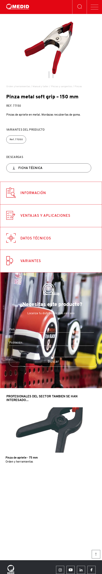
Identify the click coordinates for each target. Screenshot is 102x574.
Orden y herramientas (18, 86)
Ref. (16, 139)
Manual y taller (40, 86)
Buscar (53, 362)
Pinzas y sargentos (61, 86)
